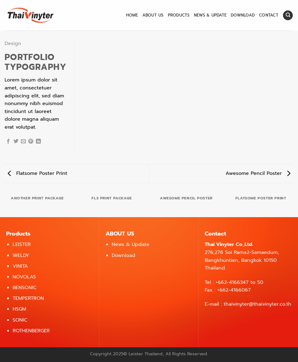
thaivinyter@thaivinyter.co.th (257, 304)
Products (179, 15)
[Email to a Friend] (23, 141)
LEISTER (22, 244)
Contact (268, 15)
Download (243, 15)
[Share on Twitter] (16, 141)
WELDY (21, 255)
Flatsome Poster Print (37, 173)
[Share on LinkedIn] (38, 141)
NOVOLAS (24, 277)
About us (153, 15)
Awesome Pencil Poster (258, 173)
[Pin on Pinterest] (30, 141)
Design (13, 43)
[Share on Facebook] (8, 141)
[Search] (288, 15)
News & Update (210, 15)
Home (132, 15)
